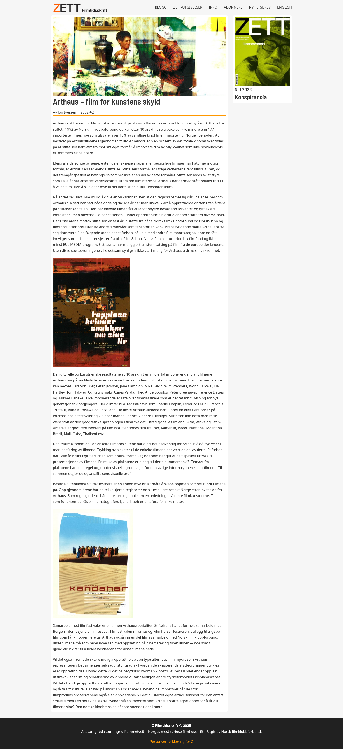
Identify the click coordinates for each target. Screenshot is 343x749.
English (284, 7)
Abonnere (233, 7)
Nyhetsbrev (260, 7)
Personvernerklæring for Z (171, 741)
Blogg (161, 7)
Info (213, 7)
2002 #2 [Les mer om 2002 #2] (87, 112)
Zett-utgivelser (187, 7)
